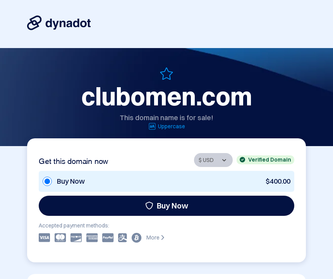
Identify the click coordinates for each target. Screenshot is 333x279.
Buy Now (166, 205)
